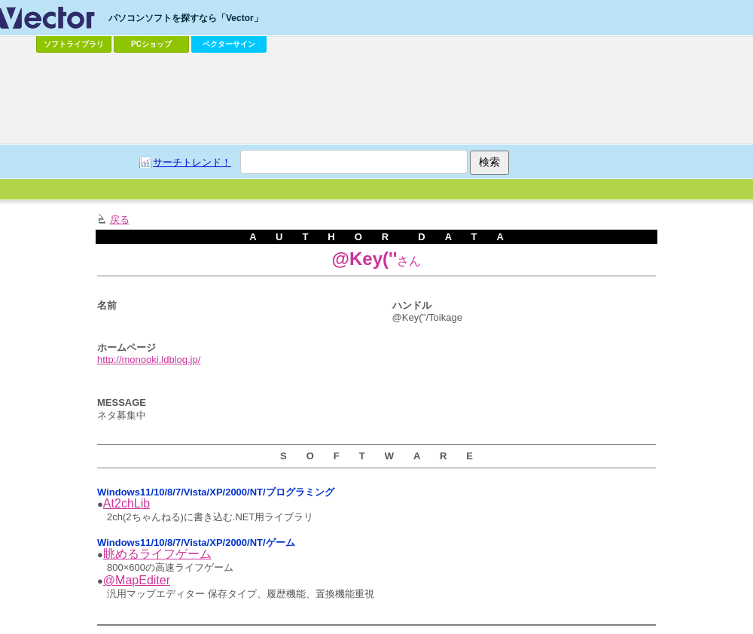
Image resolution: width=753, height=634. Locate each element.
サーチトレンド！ (192, 162)
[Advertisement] (376, 99)
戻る (120, 219)
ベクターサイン (229, 44)
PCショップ (151, 44)
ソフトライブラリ (74, 44)
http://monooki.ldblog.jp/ (148, 359)
